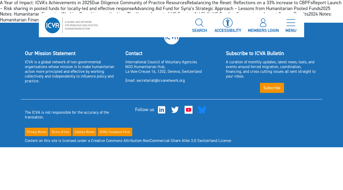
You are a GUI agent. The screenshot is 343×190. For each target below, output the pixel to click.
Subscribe (272, 88)
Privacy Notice (36, 132)
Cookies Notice (84, 132)
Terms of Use (60, 132)
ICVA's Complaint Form (115, 132)
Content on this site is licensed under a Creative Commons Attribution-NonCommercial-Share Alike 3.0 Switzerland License (128, 140)
